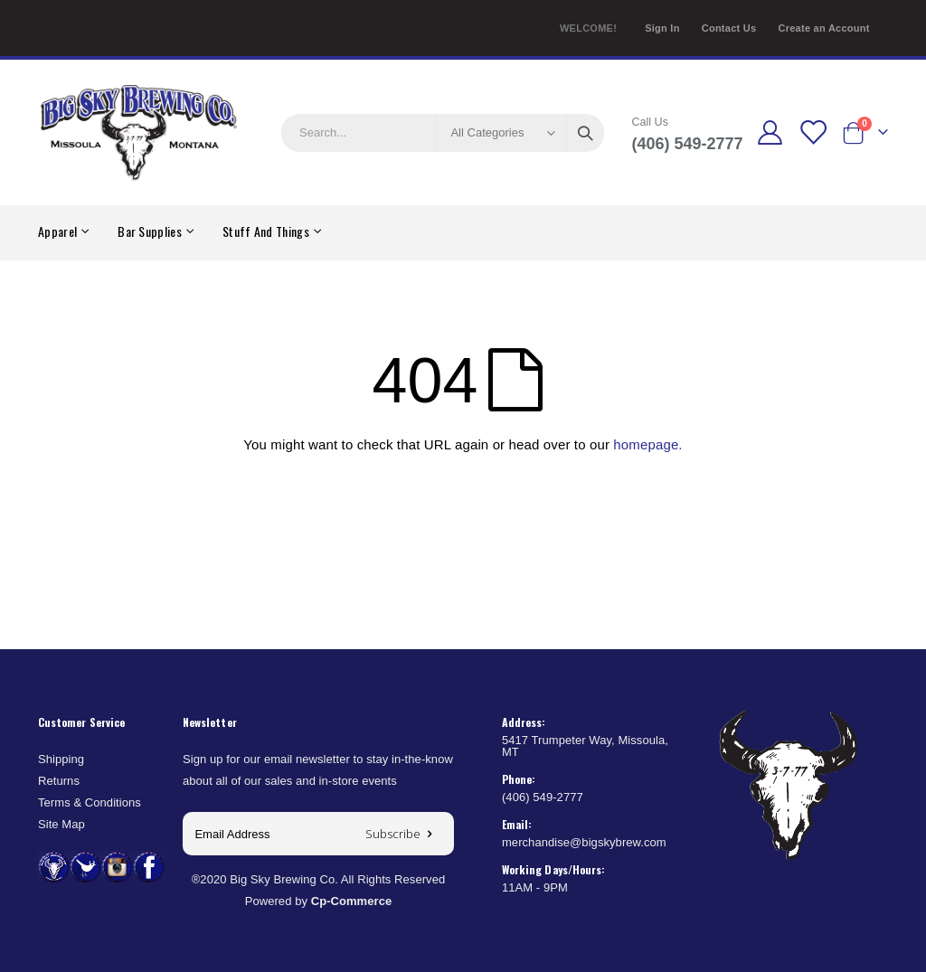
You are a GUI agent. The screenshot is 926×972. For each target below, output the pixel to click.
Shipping (61, 759)
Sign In (662, 28)
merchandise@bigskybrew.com (584, 842)
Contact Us (729, 28)
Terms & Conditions (89, 802)
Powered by (318, 901)
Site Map (61, 824)
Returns (59, 781)
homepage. (647, 444)
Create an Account (823, 28)
